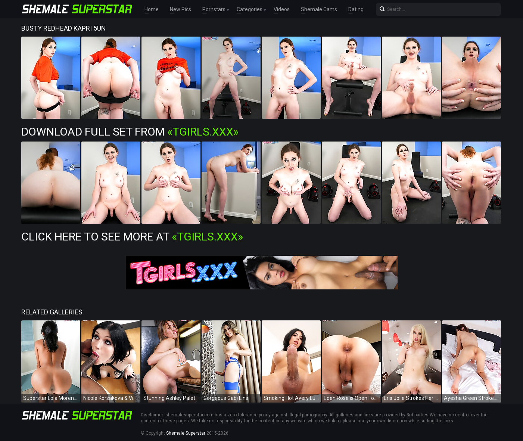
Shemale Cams (319, 9)
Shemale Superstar (185, 433)
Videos (282, 9)
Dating (356, 9)
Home (151, 9)
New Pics (180, 9)
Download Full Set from (130, 131)
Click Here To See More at (132, 236)
